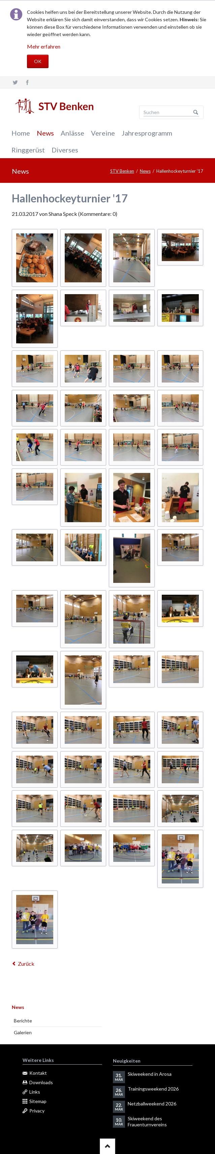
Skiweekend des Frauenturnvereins (147, 1121)
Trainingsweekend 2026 (153, 1089)
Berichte (23, 1020)
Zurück (26, 963)
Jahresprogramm (147, 133)
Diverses (65, 150)
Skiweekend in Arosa (150, 1074)
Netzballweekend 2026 (152, 1103)
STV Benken (122, 171)
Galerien (23, 1032)
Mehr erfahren (43, 46)
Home (20, 133)
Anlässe (72, 133)
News (45, 133)
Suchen (195, 112)
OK (37, 61)
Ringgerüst (28, 150)
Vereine (103, 133)
